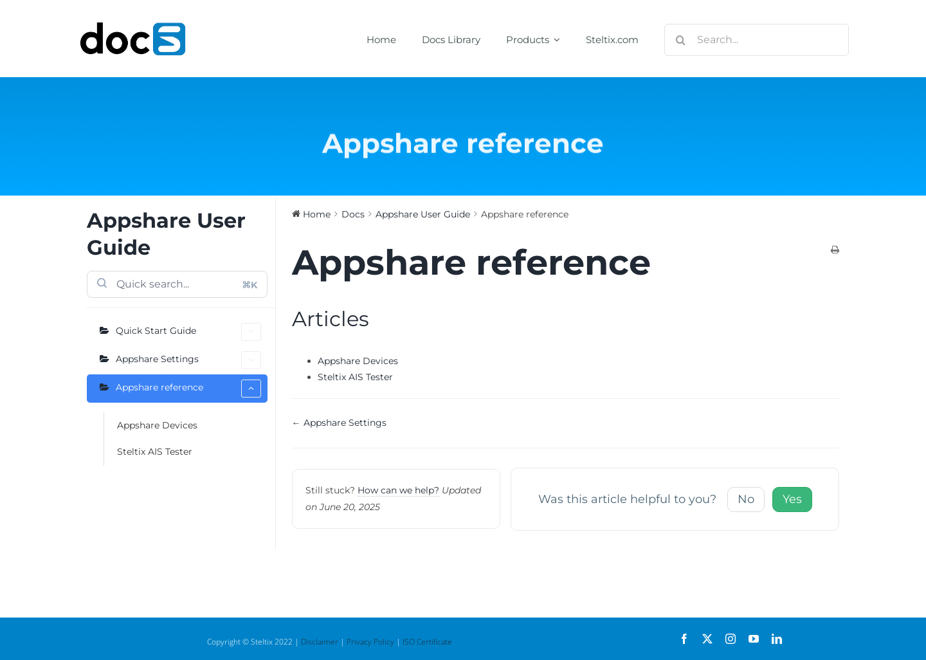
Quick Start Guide (188, 332)
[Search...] (756, 40)
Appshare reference (188, 389)
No (746, 499)
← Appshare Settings (339, 422)
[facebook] (684, 639)
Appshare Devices (157, 425)
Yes (792, 499)
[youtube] (754, 639)
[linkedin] (777, 639)
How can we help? (398, 490)
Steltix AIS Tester (154, 451)
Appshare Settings (188, 360)
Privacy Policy (370, 641)
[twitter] (707, 639)
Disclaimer (319, 641)
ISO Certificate (427, 641)
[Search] (680, 40)
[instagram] (730, 639)
